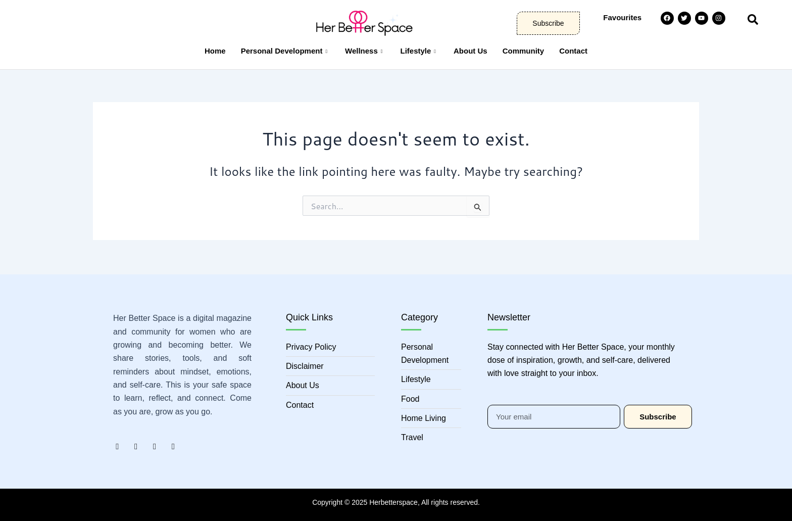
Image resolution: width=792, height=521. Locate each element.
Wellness (365, 50)
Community (523, 50)
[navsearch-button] (753, 18)
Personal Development (285, 50)
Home (215, 50)
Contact (573, 50)
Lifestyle (419, 50)
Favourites (622, 17)
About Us (470, 50)
